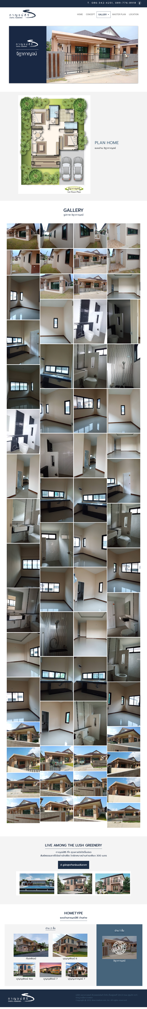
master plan (119, 14)
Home (80, 14)
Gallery (102, 14)
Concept (90, 14)
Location (134, 14)
